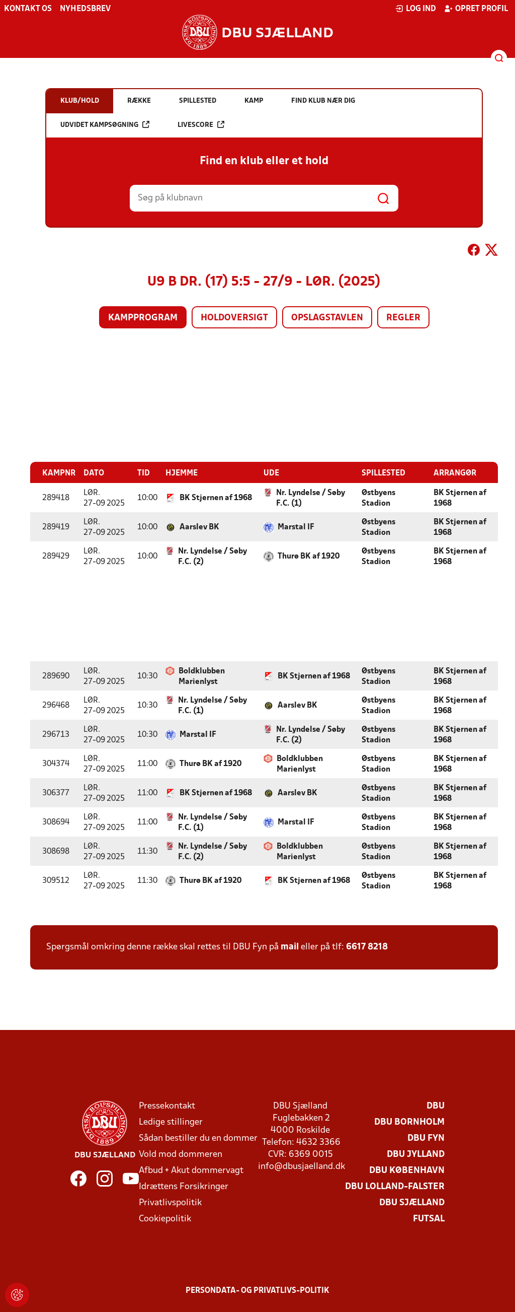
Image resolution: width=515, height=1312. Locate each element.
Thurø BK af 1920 (308, 556)
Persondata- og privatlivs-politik (257, 1290)
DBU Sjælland (412, 1202)
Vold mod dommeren (180, 1154)
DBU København (407, 1170)
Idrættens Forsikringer (183, 1186)
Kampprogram (143, 318)
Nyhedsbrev (85, 9)
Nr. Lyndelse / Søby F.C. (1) (310, 498)
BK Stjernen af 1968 (216, 497)
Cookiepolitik (165, 1218)
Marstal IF (296, 526)
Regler (403, 318)
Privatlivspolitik (170, 1202)
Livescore (201, 124)
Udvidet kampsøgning (104, 124)
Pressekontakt (167, 1105)
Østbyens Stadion (378, 498)
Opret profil (476, 8)
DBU (435, 1105)
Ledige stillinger (171, 1122)
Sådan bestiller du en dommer (198, 1138)
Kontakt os (28, 9)
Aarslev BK (199, 526)
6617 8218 (367, 946)
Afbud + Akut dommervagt (191, 1170)
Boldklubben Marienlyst (202, 676)
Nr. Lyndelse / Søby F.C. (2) (212, 556)
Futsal (429, 1218)
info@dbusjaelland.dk (301, 1166)
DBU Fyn (426, 1138)
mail (290, 946)
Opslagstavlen (327, 318)
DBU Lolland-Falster (395, 1186)
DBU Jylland (416, 1154)
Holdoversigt (234, 318)
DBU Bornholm (409, 1122)
